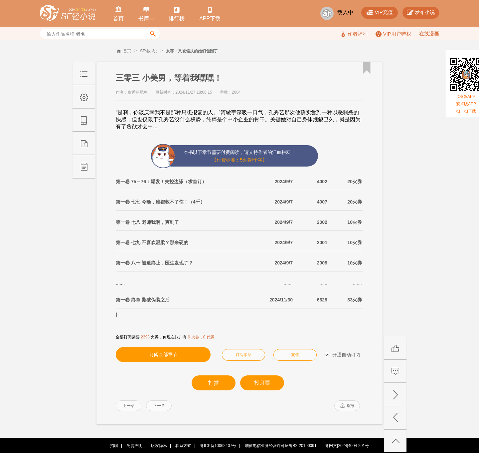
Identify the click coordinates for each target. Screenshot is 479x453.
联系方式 (183, 446)
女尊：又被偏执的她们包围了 (192, 51)
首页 (127, 51)
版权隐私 (159, 446)
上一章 (129, 405)
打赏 (213, 383)
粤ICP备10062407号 (218, 446)
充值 (295, 354)
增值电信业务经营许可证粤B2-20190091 (281, 446)
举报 (347, 405)
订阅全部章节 (163, 354)
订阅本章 (243, 354)
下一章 (159, 405)
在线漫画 (429, 33)
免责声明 (134, 446)
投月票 (262, 383)
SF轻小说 (148, 51)
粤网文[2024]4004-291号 (347, 446)
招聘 (114, 446)
